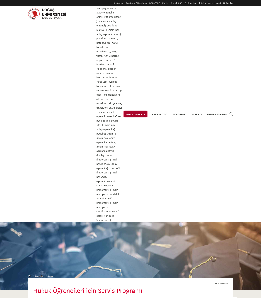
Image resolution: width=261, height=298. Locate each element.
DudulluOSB (176, 3)
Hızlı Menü (214, 3)
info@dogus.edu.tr (148, 280)
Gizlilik (101, 228)
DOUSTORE (154, 3)
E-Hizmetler (190, 3)
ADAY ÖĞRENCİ (137, 14)
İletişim (202, 3)
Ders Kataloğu (34, 239)
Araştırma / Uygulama (136, 3)
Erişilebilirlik (104, 234)
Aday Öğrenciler (35, 228)
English (228, 3)
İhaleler (101, 239)
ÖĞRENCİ (196, 14)
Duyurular (39, 75)
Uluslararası (34, 234)
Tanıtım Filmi (69, 234)
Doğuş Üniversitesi (48, 14)
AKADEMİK (179, 14)
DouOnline (118, 3)
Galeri (66, 228)
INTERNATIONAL (217, 14)
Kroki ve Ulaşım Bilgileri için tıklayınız (154, 242)
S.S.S (30, 244)
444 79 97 (142, 272)
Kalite (165, 3)
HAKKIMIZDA (160, 14)
